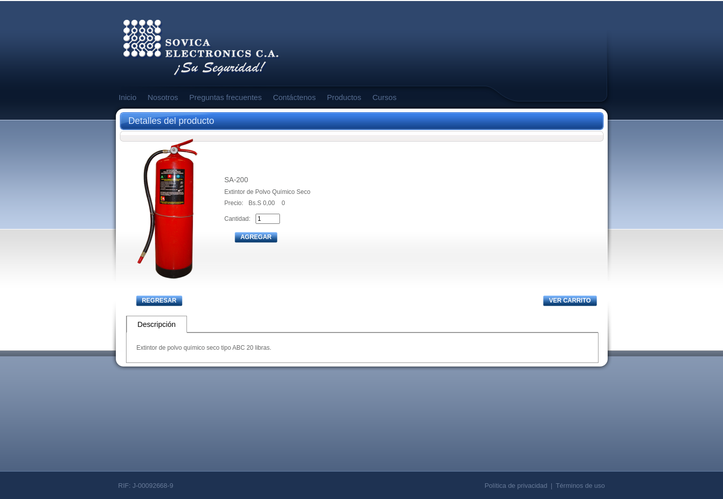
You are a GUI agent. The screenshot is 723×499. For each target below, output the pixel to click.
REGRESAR (159, 300)
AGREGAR (255, 237)
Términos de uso (580, 485)
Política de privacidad (516, 485)
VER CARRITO (569, 300)
